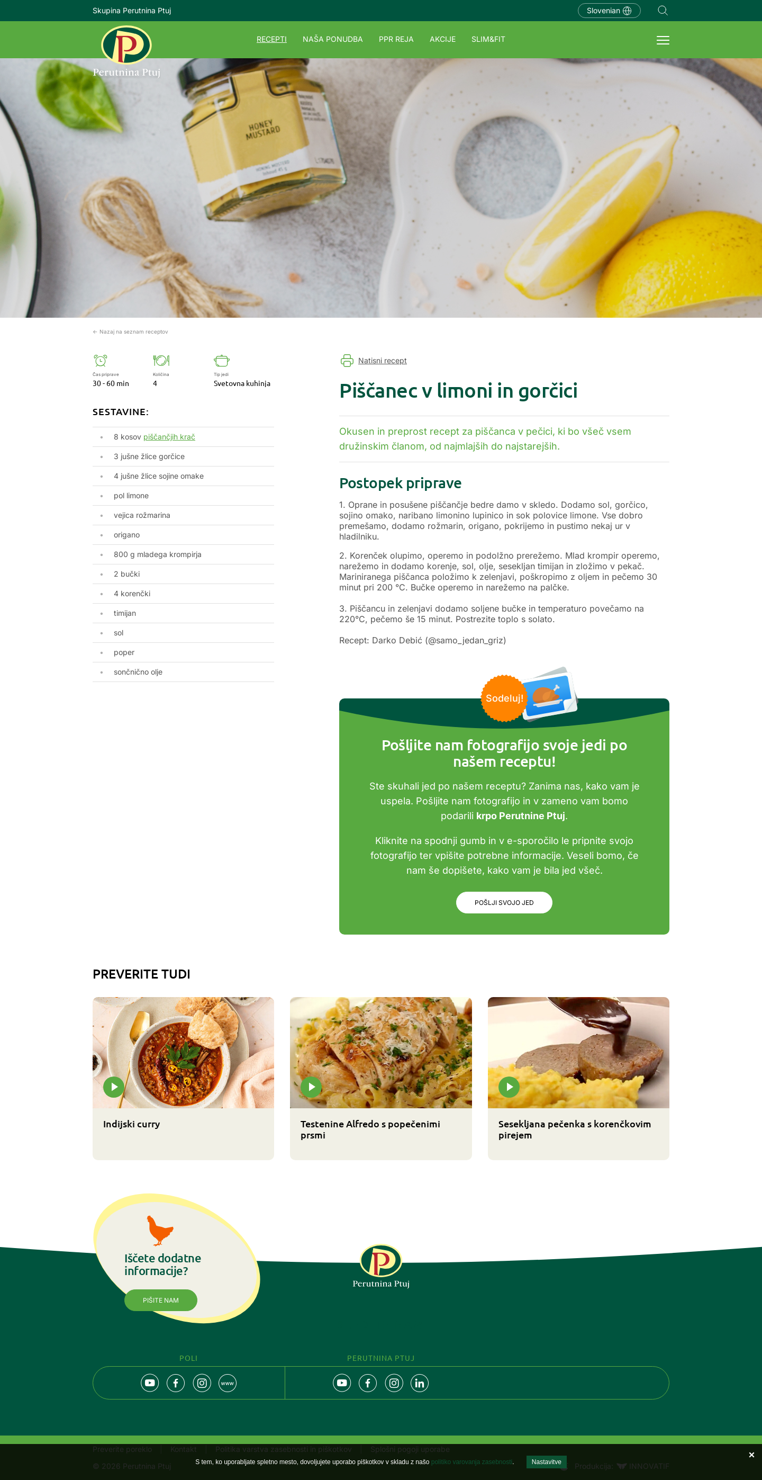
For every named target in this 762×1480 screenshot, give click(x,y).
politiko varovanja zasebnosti (471, 1462)
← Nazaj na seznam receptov (130, 331)
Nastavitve (546, 1462)
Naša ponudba (333, 38)
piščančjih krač (169, 436)
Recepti (272, 38)
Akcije (443, 38)
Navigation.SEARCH (663, 10)
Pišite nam (161, 1300)
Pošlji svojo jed (504, 903)
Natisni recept (382, 360)
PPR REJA (396, 38)
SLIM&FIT (488, 38)
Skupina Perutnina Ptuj (132, 10)
